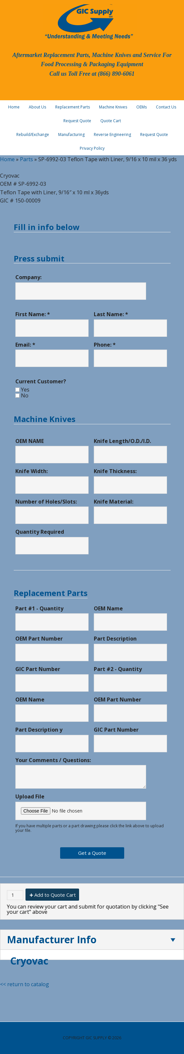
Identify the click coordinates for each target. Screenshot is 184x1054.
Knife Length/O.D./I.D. (122, 441)
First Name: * (32, 314)
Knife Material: (113, 501)
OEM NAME (29, 441)
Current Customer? (40, 381)
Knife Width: (31, 471)
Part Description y (38, 729)
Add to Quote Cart (55, 894)
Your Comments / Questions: (53, 760)
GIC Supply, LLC (88, 21)
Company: (28, 277)
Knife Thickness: (115, 471)
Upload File (29, 796)
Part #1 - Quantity (39, 608)
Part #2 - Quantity (118, 669)
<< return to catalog (24, 984)
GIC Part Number (37, 669)
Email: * (25, 344)
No (24, 395)
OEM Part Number (39, 638)
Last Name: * (111, 314)
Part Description (115, 638)
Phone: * (105, 344)
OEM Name (108, 608)
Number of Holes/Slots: (46, 501)
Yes (25, 389)
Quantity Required (39, 531)
